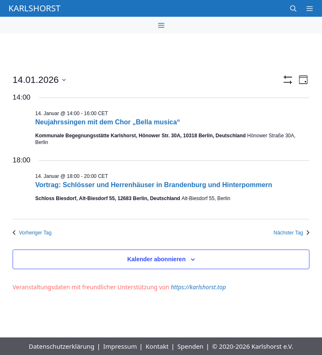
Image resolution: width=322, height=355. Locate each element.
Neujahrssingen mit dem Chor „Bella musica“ (107, 122)
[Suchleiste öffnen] (293, 8)
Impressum (120, 346)
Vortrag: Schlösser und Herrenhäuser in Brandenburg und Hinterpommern (153, 184)
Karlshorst (34, 8)
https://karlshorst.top (198, 287)
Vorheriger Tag (32, 233)
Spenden (190, 346)
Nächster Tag (291, 233)
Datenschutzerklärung (61, 346)
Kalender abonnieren (156, 259)
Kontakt (157, 346)
